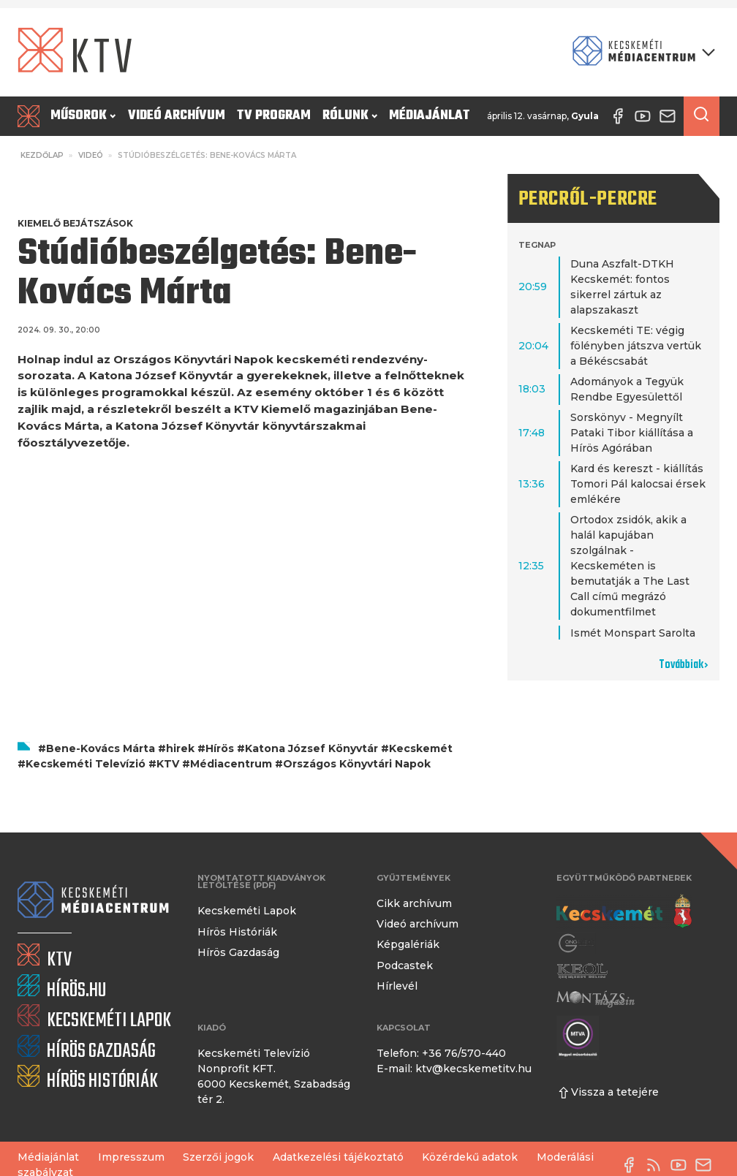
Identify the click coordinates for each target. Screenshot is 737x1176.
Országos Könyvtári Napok (357, 763)
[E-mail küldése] (707, 1165)
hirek (180, 748)
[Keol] (582, 971)
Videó (90, 155)
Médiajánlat (429, 115)
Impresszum (131, 1157)
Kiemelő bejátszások (75, 223)
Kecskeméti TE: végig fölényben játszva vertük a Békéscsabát (635, 346)
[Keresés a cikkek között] (701, 116)
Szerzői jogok (218, 1157)
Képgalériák (408, 944)
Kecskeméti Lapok (246, 910)
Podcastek (405, 965)
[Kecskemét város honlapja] (624, 911)
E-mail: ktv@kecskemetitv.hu (454, 1068)
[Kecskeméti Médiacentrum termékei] (640, 52)
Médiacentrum (231, 763)
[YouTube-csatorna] (682, 1165)
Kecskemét (421, 748)
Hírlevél (397, 986)
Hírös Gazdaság (238, 952)
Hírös (219, 748)
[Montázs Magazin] (595, 999)
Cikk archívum (414, 903)
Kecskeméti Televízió (85, 763)
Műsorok (83, 115)
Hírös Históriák (237, 931)
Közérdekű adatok (470, 1157)
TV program (274, 115)
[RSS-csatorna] (657, 1165)
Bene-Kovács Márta (100, 748)
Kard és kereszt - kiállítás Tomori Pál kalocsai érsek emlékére (638, 484)
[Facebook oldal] (632, 1165)
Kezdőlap (42, 155)
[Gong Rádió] (576, 943)
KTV (167, 763)
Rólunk (349, 115)
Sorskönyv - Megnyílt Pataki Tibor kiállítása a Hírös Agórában (631, 433)
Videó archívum (176, 115)
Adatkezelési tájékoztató (338, 1157)
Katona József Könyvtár (311, 748)
